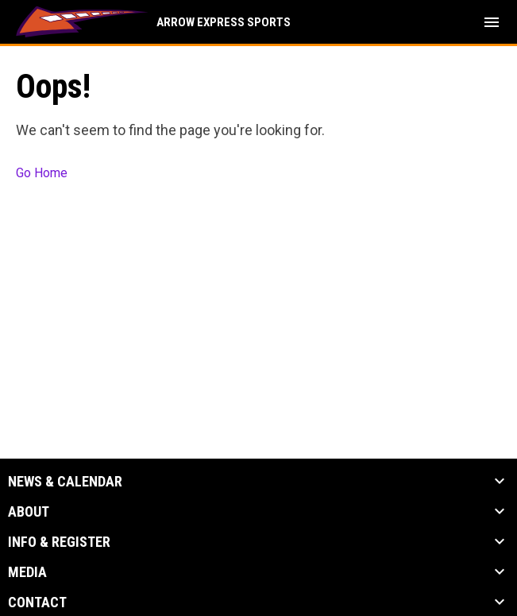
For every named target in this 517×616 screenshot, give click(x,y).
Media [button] (27, 572)
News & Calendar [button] (65, 482)
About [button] (28, 512)
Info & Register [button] (59, 542)
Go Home (42, 172)
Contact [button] (37, 602)
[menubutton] (491, 22)
